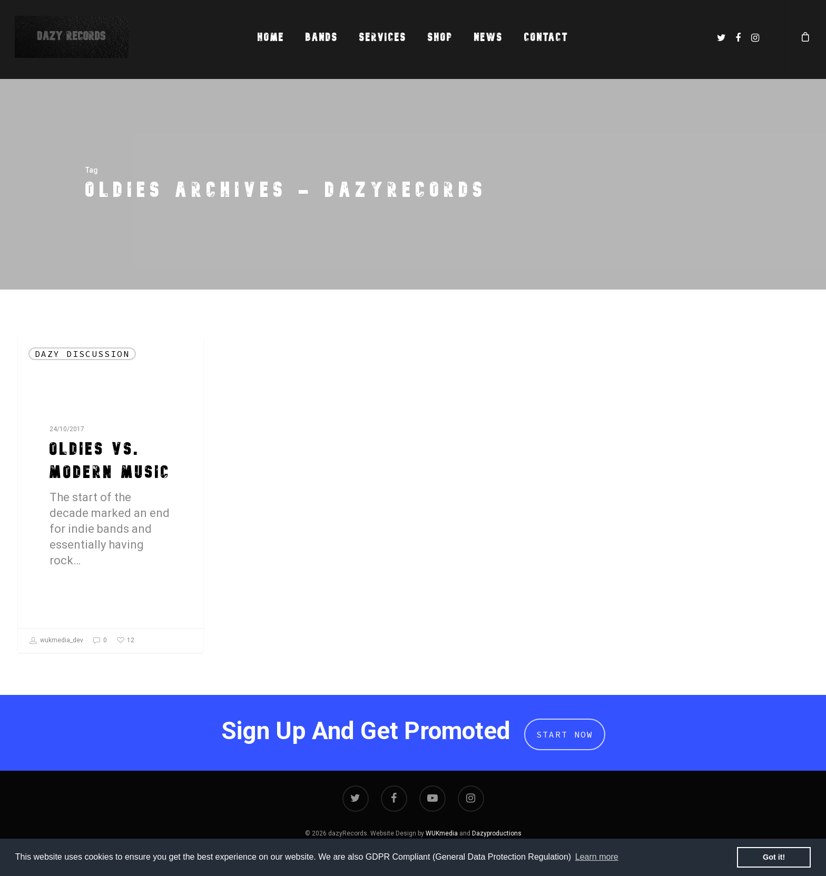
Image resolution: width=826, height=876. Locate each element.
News (488, 37)
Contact (546, 37)
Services (383, 37)
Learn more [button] (596, 856)
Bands (322, 37)
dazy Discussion (82, 354)
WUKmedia (442, 833)
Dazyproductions (497, 833)
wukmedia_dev (56, 641)
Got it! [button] (774, 857)
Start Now (564, 734)
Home (271, 37)
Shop (440, 37)
